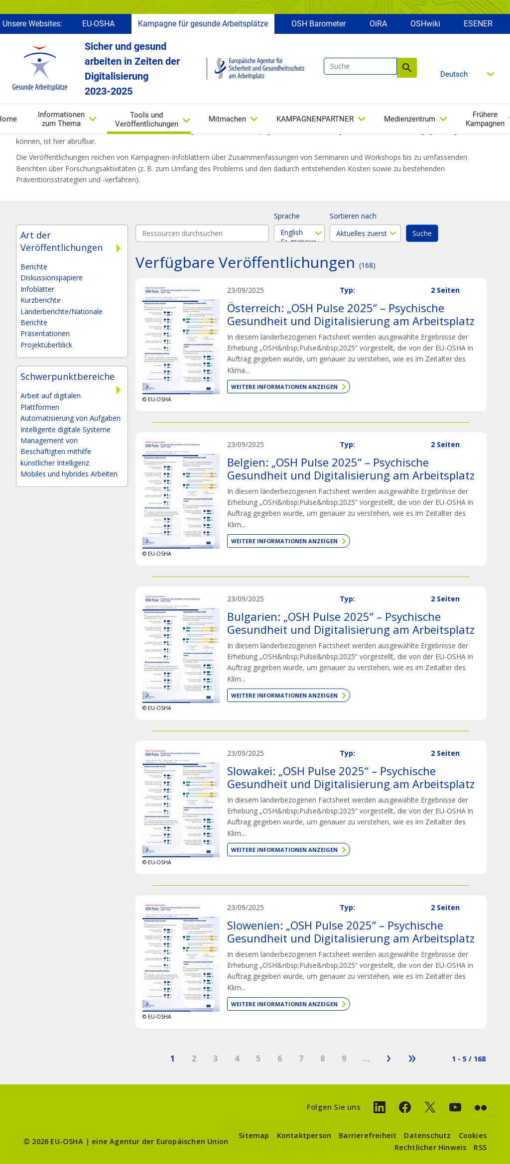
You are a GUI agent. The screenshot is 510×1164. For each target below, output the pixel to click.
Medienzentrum (409, 119)
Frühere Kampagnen (485, 119)
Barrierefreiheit (367, 1135)
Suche (407, 68)
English (299, 232)
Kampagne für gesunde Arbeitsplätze (203, 23)
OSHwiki (425, 23)
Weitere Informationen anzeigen (284, 386)
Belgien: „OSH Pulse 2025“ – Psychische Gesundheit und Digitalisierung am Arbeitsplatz (351, 468)
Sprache (287, 216)
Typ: (347, 290)
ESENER (478, 23)
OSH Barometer (318, 23)
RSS (480, 1147)
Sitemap (254, 1135)
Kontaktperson (304, 1135)
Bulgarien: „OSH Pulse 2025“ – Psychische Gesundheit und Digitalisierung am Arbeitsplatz (351, 623)
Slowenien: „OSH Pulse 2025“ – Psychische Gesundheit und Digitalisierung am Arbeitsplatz (351, 931)
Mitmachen (227, 119)
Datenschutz (427, 1135)
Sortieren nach (353, 216)
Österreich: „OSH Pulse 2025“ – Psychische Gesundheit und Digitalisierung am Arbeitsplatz (351, 314)
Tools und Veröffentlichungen (146, 119)
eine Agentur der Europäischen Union (160, 1141)
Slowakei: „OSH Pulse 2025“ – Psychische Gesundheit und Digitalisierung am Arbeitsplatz (351, 777)
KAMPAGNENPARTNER (315, 119)
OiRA (378, 23)
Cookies (473, 1135)
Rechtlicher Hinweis (430, 1147)
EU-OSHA (98, 23)
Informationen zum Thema (61, 119)
